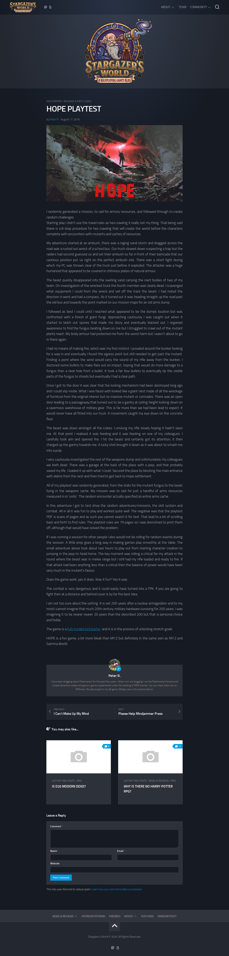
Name (54, 851)
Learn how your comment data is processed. (117, 889)
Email (121, 851)
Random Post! (167, 916)
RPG (79, 780)
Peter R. (54, 119)
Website (54, 863)
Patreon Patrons (93, 916)
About (165, 7)
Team (182, 7)
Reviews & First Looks (77, 101)
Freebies (114, 916)
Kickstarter (54, 101)
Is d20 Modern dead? (69, 786)
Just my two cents (63, 780)
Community (198, 7)
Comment (56, 826)
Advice (128, 916)
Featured (147, 916)
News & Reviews (159, 780)
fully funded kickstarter (84, 629)
